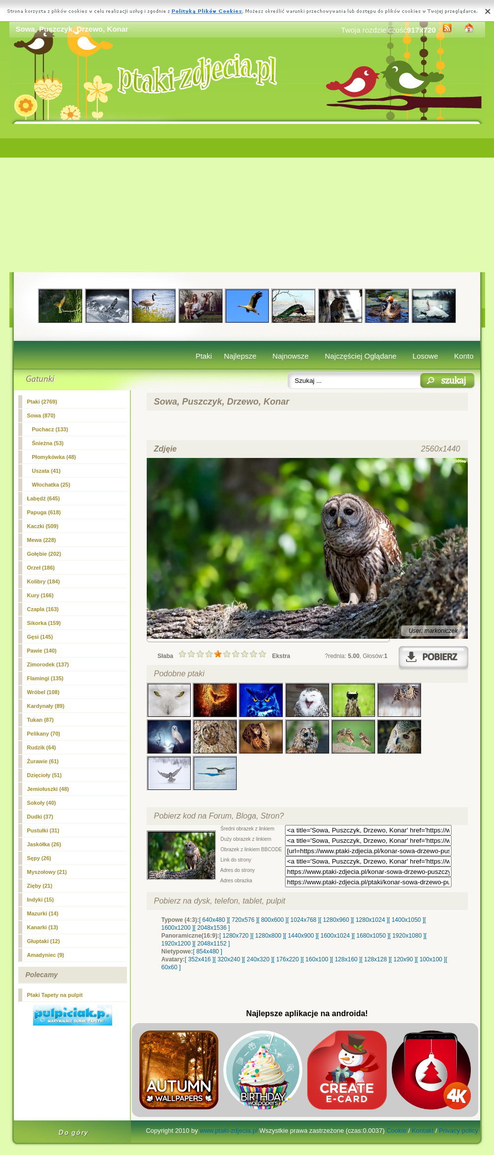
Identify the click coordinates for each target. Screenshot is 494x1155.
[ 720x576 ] (242, 919)
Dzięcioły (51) (44, 775)
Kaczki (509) (43, 526)
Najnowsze (291, 356)
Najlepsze (240, 356)
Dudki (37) (40, 817)
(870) (41, 415)
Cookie (396, 1130)
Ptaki (204, 356)
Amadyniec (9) (45, 955)
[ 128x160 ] (346, 959)
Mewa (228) (41, 540)
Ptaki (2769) (42, 402)
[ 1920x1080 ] (407, 935)
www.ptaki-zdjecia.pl (228, 1130)
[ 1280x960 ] (336, 919)
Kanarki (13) (42, 927)
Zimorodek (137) (48, 664)
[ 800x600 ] (272, 919)
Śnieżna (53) (48, 443)
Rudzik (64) (41, 747)
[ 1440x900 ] (301, 935)
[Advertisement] (247, 198)
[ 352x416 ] (199, 959)
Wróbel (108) (43, 692)
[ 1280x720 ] (235, 935)
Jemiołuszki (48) (48, 789)
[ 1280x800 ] (268, 935)
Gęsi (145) (40, 637)
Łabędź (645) (43, 498)
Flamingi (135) (45, 678)
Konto (463, 356)
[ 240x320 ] (258, 959)
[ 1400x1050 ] (406, 919)
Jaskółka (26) (44, 844)
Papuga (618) (44, 512)
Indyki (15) (40, 900)
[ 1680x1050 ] (371, 935)
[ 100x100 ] (431, 959)
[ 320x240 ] (228, 959)
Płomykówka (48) (54, 457)
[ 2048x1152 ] (212, 943)
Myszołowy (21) (47, 872)
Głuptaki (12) (43, 941)
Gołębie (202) (44, 554)
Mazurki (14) (43, 913)
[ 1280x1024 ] (370, 919)
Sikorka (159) (44, 623)
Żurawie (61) (43, 761)
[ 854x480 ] (207, 951)
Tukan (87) (40, 720)
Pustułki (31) (43, 830)
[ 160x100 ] (316, 959)
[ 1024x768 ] (303, 919)
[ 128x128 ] (375, 959)
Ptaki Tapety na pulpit (55, 995)
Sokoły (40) (41, 803)
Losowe (425, 356)
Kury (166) (40, 595)
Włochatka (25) (51, 485)
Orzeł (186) (41, 568)
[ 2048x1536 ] (212, 927)
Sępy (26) (39, 858)
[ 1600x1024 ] (335, 935)
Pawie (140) (42, 651)
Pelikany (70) (43, 734)
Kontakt (422, 1130)
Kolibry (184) (43, 581)
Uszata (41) (46, 471)
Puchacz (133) (50, 429)
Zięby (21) (39, 886)
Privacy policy (458, 1130)
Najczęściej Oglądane (360, 356)
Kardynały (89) (46, 706)
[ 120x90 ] (403, 959)
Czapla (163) (43, 609)
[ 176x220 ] (287, 959)
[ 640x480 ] (213, 919)
